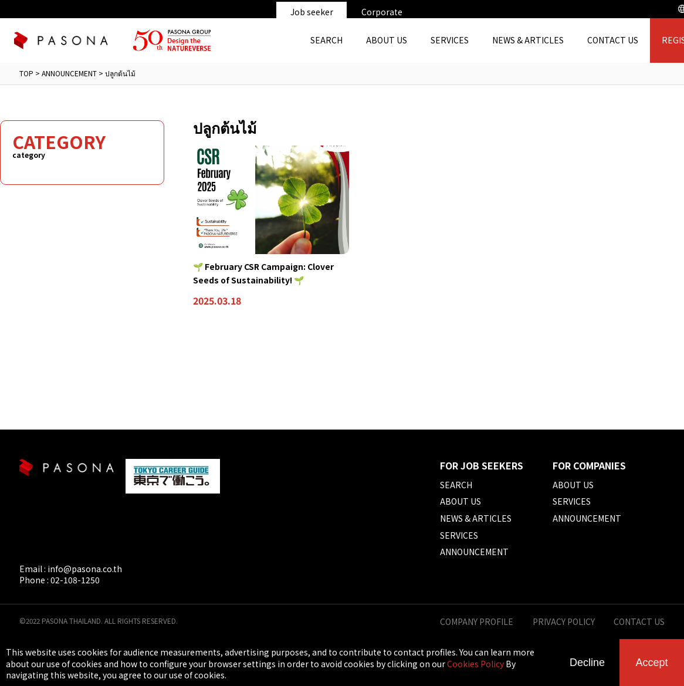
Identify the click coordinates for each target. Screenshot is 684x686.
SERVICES (450, 40)
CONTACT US (612, 40)
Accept (651, 662)
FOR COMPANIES (589, 465)
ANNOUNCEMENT (69, 73)
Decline (587, 662)
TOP (26, 73)
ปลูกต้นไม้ (120, 73)
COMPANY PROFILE (476, 621)
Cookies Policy (475, 664)
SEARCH (326, 40)
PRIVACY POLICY (564, 621)
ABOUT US (386, 40)
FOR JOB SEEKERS (481, 465)
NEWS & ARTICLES (528, 40)
